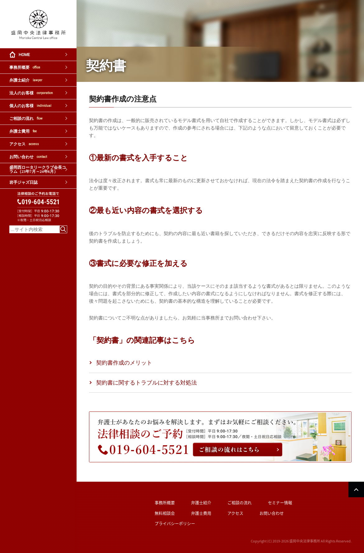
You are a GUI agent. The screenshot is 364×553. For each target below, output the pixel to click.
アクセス (24, 144)
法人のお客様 (31, 93)
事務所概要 (24, 67)
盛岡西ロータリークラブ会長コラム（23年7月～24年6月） (37, 169)
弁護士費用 (23, 131)
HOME (24, 54)
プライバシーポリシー (175, 523)
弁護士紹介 (25, 80)
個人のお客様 (30, 105)
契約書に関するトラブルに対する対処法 (146, 383)
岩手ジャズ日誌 (23, 182)
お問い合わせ (28, 156)
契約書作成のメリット (124, 363)
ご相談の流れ (26, 118)
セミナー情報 (280, 502)
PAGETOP (356, 489)
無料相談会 (165, 513)
